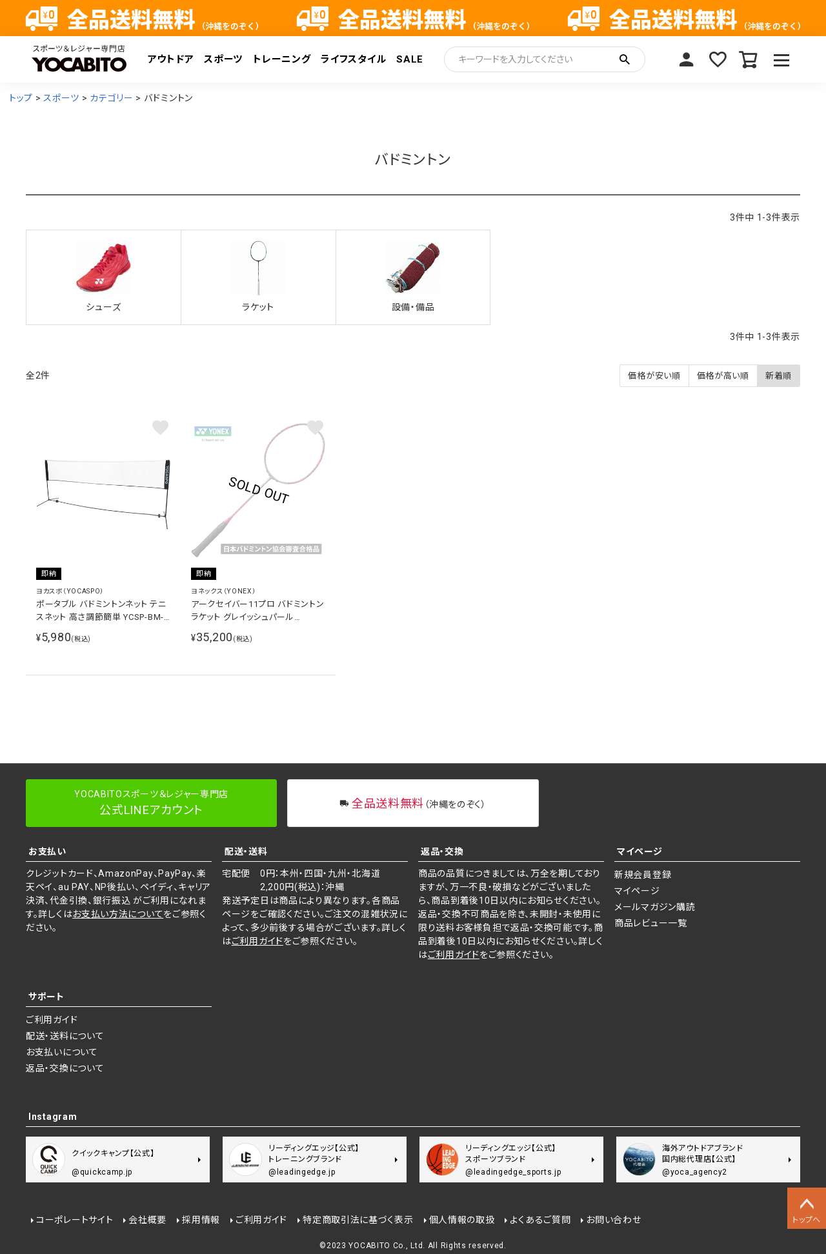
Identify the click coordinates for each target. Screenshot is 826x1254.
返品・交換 (442, 851)
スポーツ (223, 59)
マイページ (686, 59)
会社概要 (147, 1220)
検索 (624, 59)
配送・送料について (65, 1036)
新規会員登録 (642, 875)
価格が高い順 (723, 376)
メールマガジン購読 (654, 907)
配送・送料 (246, 851)
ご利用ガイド (257, 941)
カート (748, 59)
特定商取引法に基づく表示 (358, 1220)
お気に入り (717, 59)
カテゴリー (112, 98)
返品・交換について (65, 1068)
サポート (46, 996)
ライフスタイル (353, 59)
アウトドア (171, 59)
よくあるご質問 (540, 1220)
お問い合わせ (613, 1220)
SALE (409, 59)
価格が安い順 (654, 376)
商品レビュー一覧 (650, 923)
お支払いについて (62, 1052)
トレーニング (281, 59)
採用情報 (201, 1220)
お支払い (47, 851)
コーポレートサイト (74, 1220)
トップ (21, 98)
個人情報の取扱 (462, 1220)
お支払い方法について (117, 914)
